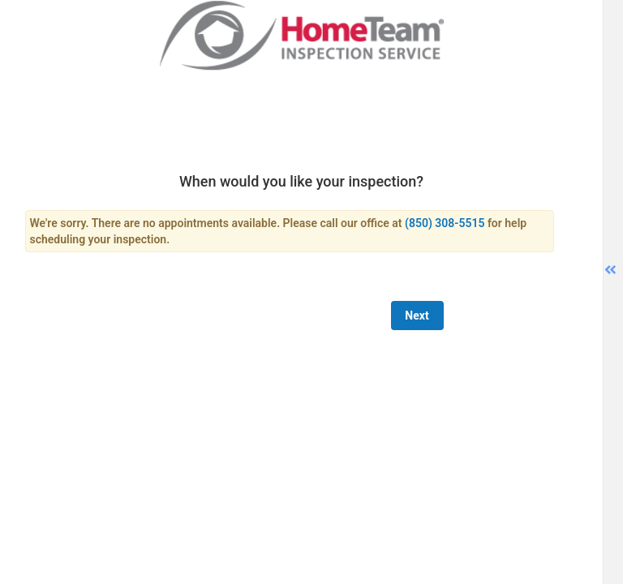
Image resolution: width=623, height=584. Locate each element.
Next (416, 315)
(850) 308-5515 (444, 223)
